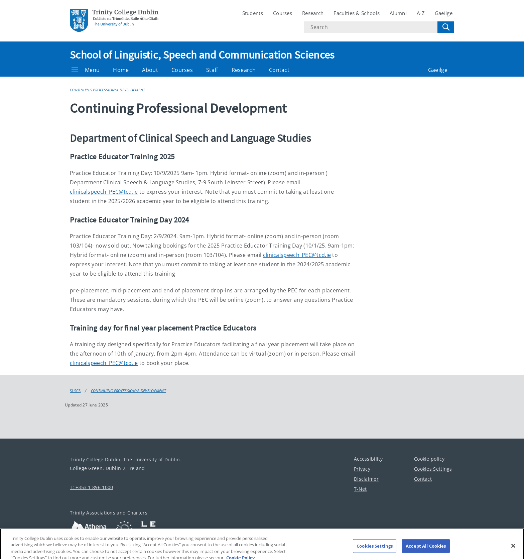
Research (312, 13)
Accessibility (368, 459)
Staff (212, 70)
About (150, 70)
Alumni (398, 13)
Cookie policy (429, 459)
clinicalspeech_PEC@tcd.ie (104, 191)
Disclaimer (366, 479)
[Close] (513, 549)
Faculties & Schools (357, 13)
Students (252, 13)
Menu (86, 70)
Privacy (362, 469)
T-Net (360, 489)
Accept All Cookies (426, 549)
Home (121, 70)
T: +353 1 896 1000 (91, 487)
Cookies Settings (433, 469)
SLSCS (75, 390)
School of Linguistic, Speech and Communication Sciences (202, 55)
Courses (282, 13)
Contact (279, 70)
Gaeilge (443, 13)
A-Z (421, 13)
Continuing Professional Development (107, 89)
